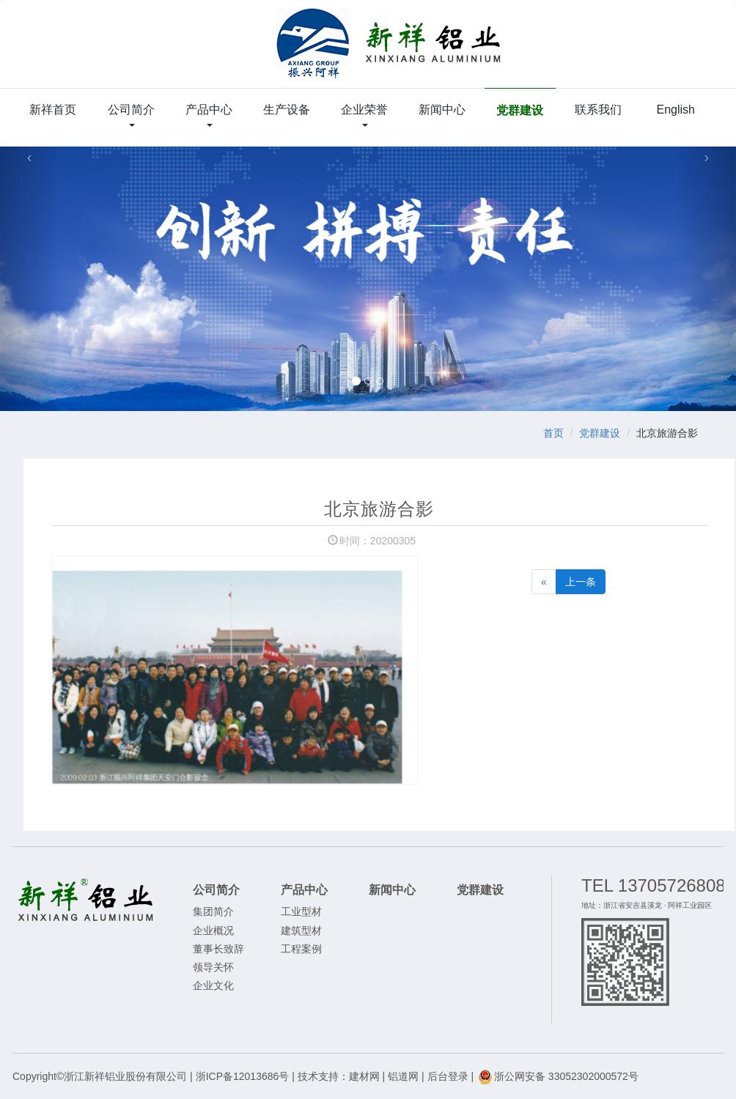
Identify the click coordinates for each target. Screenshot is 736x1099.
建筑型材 (301, 930)
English (675, 109)
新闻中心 (442, 109)
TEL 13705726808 (653, 885)
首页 (553, 433)
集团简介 (213, 911)
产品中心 (208, 115)
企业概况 (213, 930)
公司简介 (131, 115)
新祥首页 (52, 109)
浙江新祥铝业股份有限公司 (390, 51)
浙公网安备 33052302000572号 (557, 1076)
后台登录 (447, 1076)
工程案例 (301, 949)
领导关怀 (213, 967)
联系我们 (598, 109)
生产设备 (286, 109)
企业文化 (213, 985)
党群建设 (519, 110)
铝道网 (403, 1076)
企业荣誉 (364, 115)
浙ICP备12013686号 (243, 1076)
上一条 (580, 582)
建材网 (364, 1076)
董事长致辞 (218, 949)
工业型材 (301, 911)
